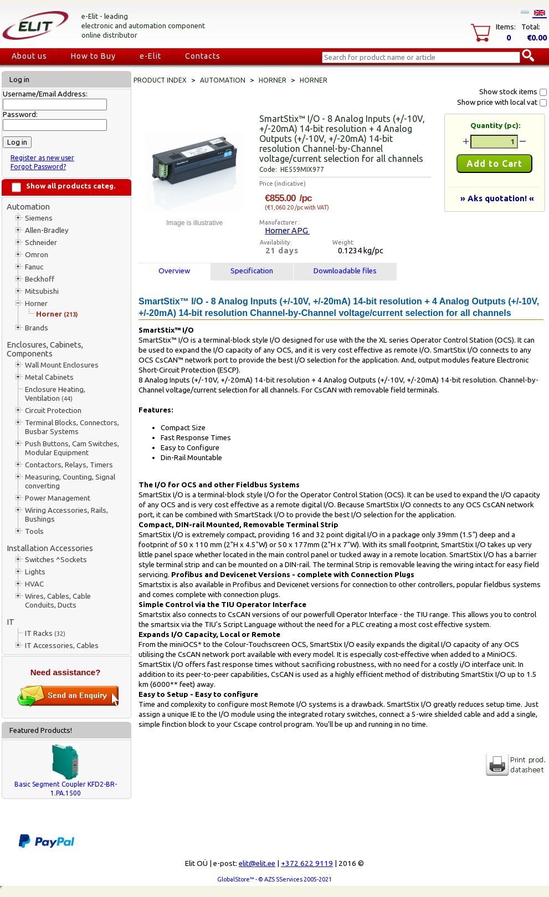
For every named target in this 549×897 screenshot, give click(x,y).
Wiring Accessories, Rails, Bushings (66, 514)
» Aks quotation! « (497, 198)
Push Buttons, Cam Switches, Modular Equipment (72, 448)
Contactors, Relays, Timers (69, 465)
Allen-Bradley (47, 230)
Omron (36, 255)
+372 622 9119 (307, 863)
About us (29, 56)
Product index (160, 80)
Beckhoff (39, 279)
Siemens (39, 218)
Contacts (202, 56)
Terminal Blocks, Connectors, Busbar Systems (72, 427)
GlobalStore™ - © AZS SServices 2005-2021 (274, 879)
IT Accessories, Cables (62, 645)
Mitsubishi (42, 291)
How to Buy (93, 56)
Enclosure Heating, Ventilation (55, 393)
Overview (174, 271)
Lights (35, 572)
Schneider (41, 242)
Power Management (57, 498)
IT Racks (45, 633)
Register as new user (42, 157)
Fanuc (34, 267)
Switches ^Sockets (56, 559)
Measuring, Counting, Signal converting (70, 481)
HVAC (34, 584)
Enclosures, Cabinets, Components (45, 349)
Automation (28, 206)
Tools (34, 531)
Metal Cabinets (49, 377)
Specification (251, 271)
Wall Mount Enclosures (62, 365)
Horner (36, 303)
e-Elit (150, 56)
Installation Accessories (50, 548)
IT (10, 621)
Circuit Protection (53, 410)
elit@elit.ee (257, 863)
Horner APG (287, 230)
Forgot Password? (38, 166)
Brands (36, 328)
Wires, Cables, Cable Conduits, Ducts (58, 600)
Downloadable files (345, 271)
